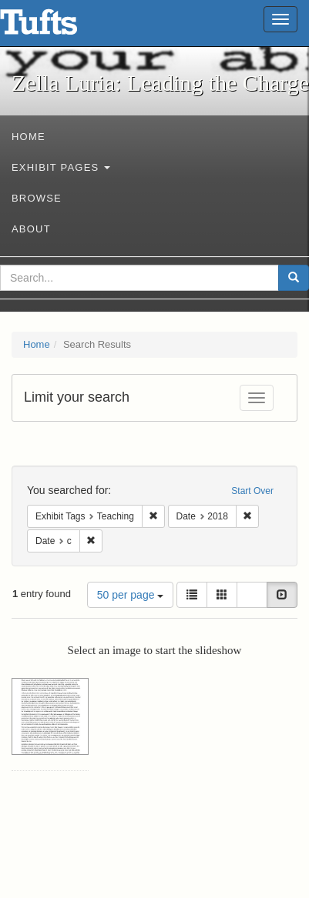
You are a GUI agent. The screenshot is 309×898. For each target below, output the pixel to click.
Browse (37, 198)
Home (28, 136)
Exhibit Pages (61, 167)
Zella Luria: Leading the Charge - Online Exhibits (58, 27)
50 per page (130, 595)
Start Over (252, 491)
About (31, 229)
